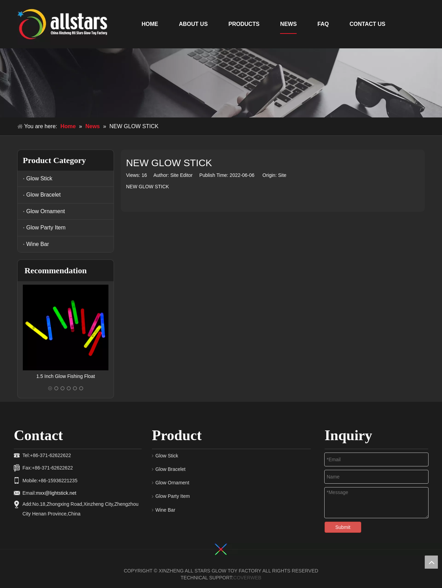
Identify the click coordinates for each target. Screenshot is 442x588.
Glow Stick (39, 178)
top (431, 562)
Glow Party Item (46, 227)
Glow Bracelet (43, 195)
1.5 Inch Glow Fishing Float (65, 376)
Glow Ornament (45, 211)
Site (282, 175)
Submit (342, 527)
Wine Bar (37, 244)
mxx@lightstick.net (56, 493)
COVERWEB (247, 577)
